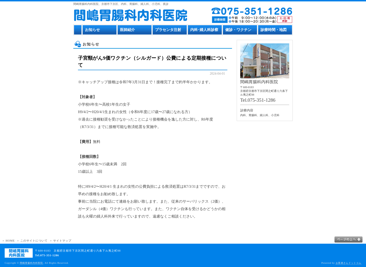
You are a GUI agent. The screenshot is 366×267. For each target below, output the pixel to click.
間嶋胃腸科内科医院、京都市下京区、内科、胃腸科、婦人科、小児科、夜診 (121, 4)
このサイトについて (34, 240)
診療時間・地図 (273, 30)
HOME (10, 240)
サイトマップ (62, 240)
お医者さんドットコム (348, 263)
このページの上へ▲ (348, 239)
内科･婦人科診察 (204, 30)
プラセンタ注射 (168, 30)
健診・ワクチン (238, 30)
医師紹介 (127, 30)
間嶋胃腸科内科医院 (31, 263)
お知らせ (92, 30)
